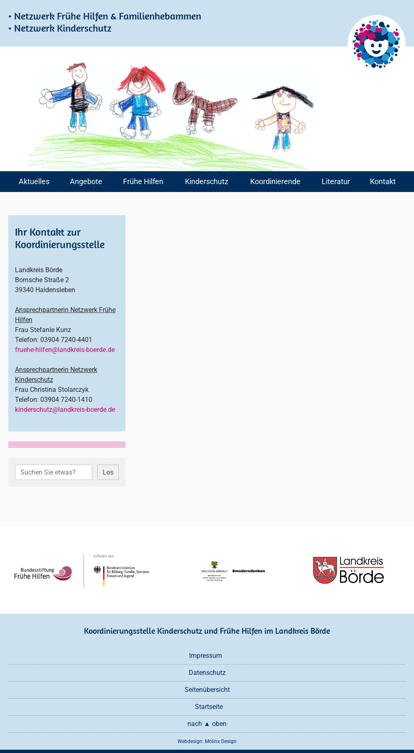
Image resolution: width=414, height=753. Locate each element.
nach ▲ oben (207, 724)
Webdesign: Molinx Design (207, 741)
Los (108, 472)
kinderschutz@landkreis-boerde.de (65, 409)
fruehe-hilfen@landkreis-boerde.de (65, 350)
